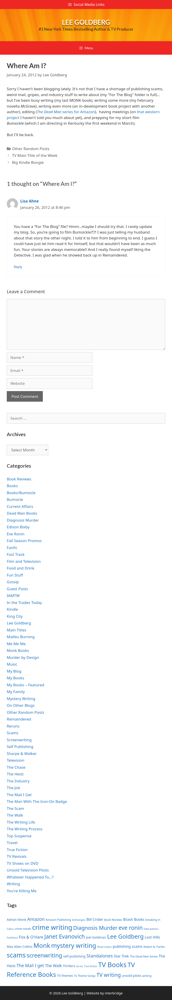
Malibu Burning (21, 636)
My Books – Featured (25, 684)
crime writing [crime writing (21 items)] (52, 927)
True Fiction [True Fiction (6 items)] (90, 966)
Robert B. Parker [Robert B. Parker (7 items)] (154, 947)
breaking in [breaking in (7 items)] (152, 920)
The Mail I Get (19, 794)
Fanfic (12, 547)
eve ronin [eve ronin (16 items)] (131, 927)
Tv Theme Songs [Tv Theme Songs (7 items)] (85, 976)
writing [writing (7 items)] (146, 976)
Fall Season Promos (24, 540)
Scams (12, 732)
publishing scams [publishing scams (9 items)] (127, 946)
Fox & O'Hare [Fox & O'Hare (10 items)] (31, 937)
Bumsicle (15, 499)
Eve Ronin (15, 533)
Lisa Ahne (29, 201)
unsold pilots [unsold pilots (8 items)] (131, 975)
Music (12, 664)
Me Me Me (16, 643)
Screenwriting (19, 739)
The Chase (16, 767)
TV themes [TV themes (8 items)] (65, 975)
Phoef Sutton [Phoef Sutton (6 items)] (104, 946)
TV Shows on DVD (22, 863)
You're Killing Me (22, 890)
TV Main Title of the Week (34, 155)
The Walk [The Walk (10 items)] (53, 965)
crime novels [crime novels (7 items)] (22, 929)
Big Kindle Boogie (28, 162)
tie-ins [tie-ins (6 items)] (79, 966)
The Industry (18, 781)
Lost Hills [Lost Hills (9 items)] (152, 937)
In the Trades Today (24, 602)
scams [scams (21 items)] (16, 954)
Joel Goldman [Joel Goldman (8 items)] (96, 937)
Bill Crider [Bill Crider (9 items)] (95, 919)
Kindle (12, 609)
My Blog (14, 671)
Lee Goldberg (86, 22)
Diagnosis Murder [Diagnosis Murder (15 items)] (95, 927)
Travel (12, 842)
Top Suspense (19, 835)
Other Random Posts (30, 148)
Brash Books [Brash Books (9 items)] (133, 919)
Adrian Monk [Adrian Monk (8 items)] (16, 919)
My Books (15, 677)
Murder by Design (23, 657)
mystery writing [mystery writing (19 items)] (73, 945)
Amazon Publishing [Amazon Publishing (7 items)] (58, 920)
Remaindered (19, 719)
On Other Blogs (20, 705)
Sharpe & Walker (22, 753)
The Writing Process (24, 828)
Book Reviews (19, 479)
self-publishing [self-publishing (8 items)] (74, 956)
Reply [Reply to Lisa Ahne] (18, 267)
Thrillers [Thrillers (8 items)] (69, 966)
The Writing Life (21, 822)
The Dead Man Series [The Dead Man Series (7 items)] (144, 956)
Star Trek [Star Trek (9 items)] (121, 956)
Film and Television (24, 561)
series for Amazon (66, 111)
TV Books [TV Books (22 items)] (112, 964)
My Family (16, 691)
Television (15, 760)
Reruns (13, 726)
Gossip (13, 581)
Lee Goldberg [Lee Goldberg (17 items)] (125, 936)
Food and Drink (20, 568)
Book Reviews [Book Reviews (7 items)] (113, 920)
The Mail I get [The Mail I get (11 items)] (30, 965)
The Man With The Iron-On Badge (37, 801)
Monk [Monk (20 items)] (41, 945)
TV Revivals (17, 856)
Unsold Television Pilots (28, 870)
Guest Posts (17, 588)
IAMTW (13, 595)
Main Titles (16, 630)
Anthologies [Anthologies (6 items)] (79, 919)
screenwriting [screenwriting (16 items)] (44, 955)
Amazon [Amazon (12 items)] (36, 919)
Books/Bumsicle (21, 492)
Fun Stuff (15, 575)
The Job (13, 787)
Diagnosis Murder (23, 520)
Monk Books (18, 650)
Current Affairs (20, 506)
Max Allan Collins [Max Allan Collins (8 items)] (19, 946)
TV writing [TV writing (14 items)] (108, 974)
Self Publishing (20, 746)
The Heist (15, 774)
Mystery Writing (21, 698)
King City (15, 616)
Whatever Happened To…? (30, 877)
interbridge (114, 993)
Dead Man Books (22, 513)
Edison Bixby (18, 526)
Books (12, 485)
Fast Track (16, 554)
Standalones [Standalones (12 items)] (100, 956)
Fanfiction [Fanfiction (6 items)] (12, 937)
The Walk (15, 815)
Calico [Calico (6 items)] (10, 928)
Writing (13, 883)
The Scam (15, 808)
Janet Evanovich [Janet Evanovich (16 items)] (64, 936)
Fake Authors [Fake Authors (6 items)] (151, 928)
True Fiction (17, 849)
